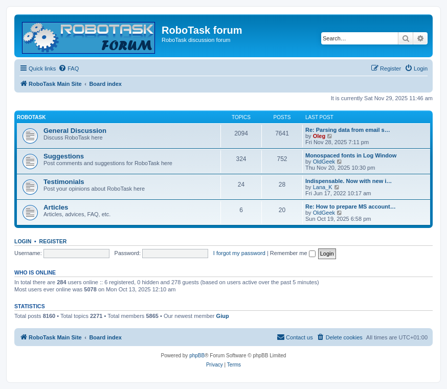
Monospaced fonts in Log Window (350, 155)
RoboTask (31, 117)
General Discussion (74, 130)
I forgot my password (239, 253)
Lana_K (322, 187)
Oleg (319, 136)
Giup (222, 316)
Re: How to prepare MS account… (350, 206)
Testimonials (63, 182)
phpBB (197, 355)
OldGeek (324, 161)
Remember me (293, 253)
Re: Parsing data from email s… (347, 130)
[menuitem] (68, 68)
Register (53, 241)
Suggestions (63, 156)
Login (22, 241)
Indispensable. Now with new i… (348, 181)
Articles (55, 207)
